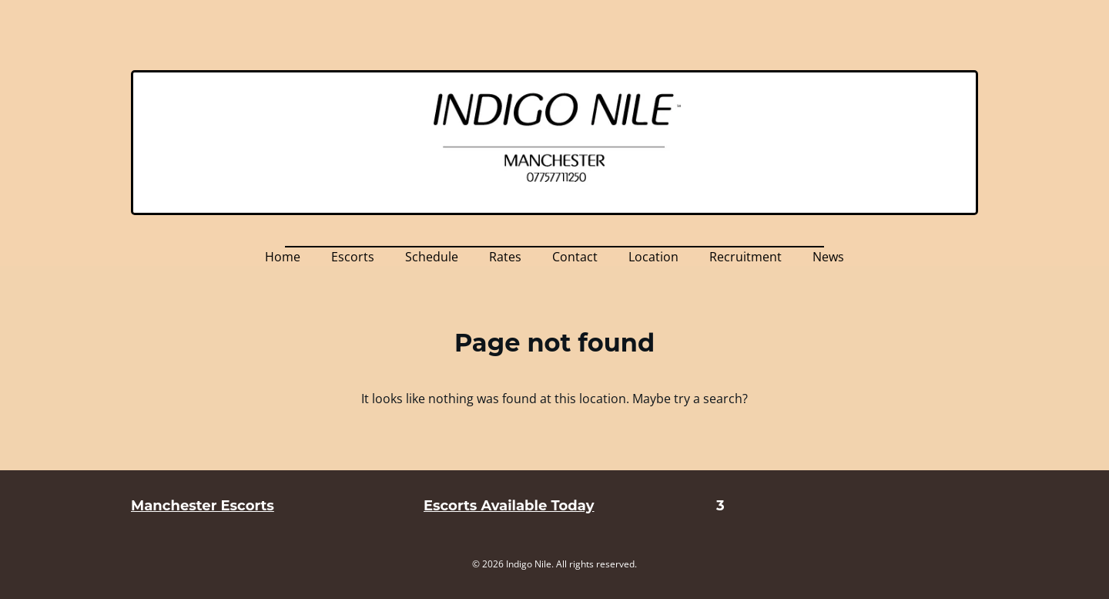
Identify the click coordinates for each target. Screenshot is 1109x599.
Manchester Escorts (202, 505)
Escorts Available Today (509, 505)
